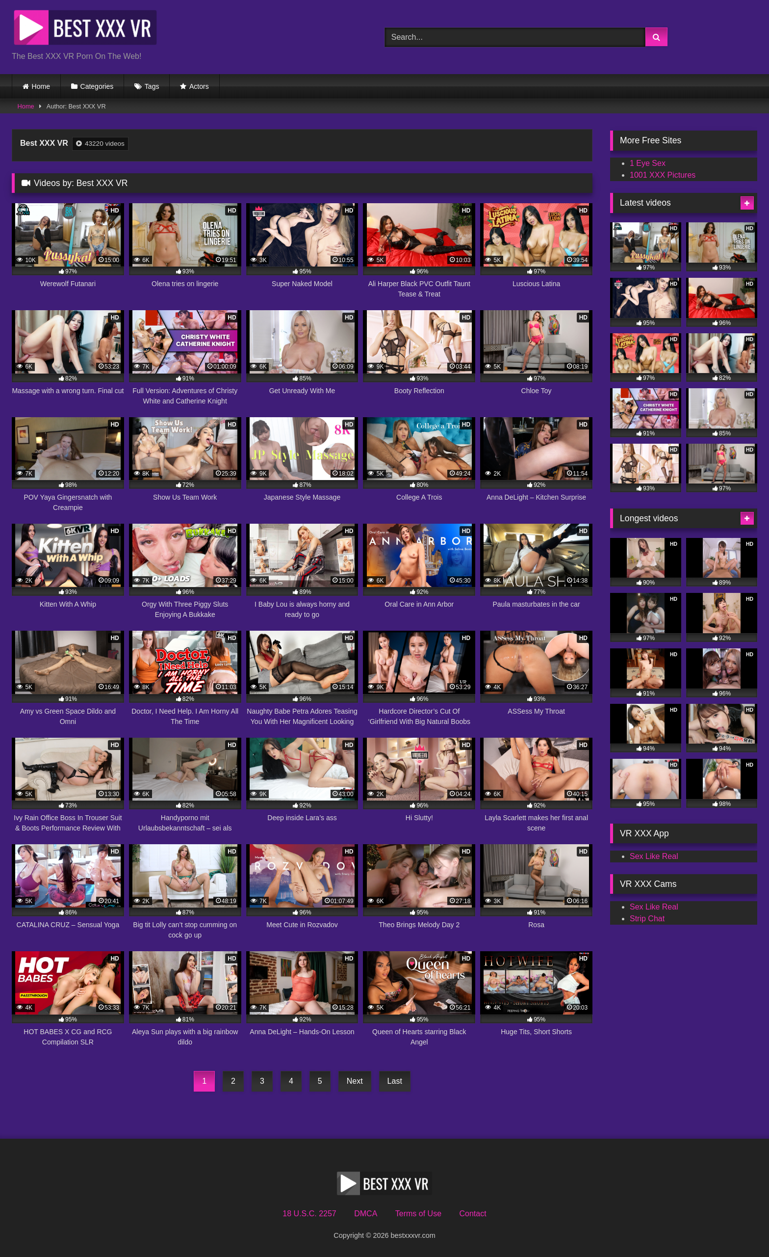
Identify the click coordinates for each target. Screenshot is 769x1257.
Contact (472, 1213)
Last (394, 1081)
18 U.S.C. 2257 (309, 1213)
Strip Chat (647, 918)
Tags (152, 86)
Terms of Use (418, 1213)
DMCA (365, 1213)
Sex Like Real (654, 856)
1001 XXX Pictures (662, 175)
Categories (97, 86)
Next (355, 1081)
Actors (199, 86)
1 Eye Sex (648, 163)
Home (41, 86)
